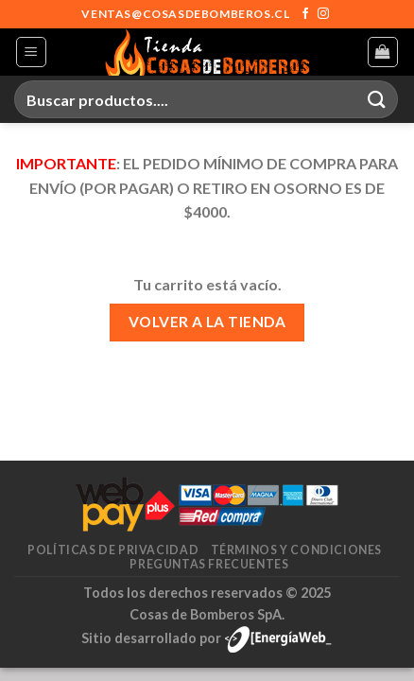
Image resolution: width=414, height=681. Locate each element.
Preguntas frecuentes (208, 564)
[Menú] (31, 52)
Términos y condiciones (296, 550)
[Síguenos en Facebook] (305, 14)
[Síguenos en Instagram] (323, 14)
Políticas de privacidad (112, 550)
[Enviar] (377, 98)
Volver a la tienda (207, 321)
